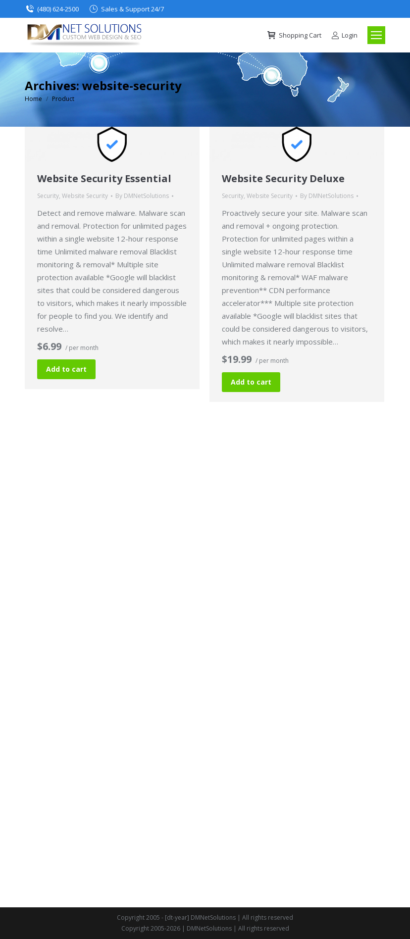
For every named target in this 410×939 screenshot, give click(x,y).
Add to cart (66, 369)
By (142, 196)
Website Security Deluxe (283, 178)
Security (48, 196)
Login (344, 35)
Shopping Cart (293, 35)
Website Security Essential (104, 178)
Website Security (85, 196)
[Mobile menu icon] (376, 35)
